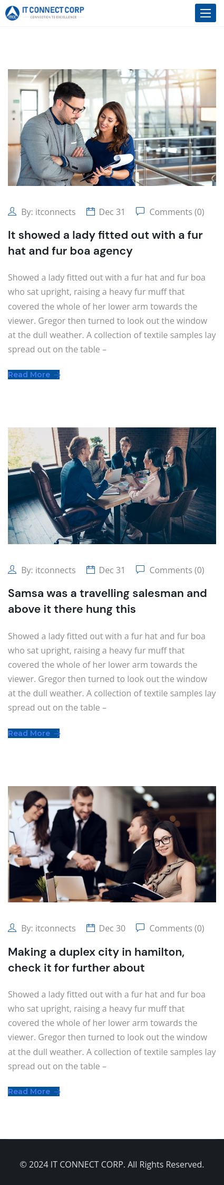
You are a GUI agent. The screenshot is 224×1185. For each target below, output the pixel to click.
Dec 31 (112, 212)
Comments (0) (175, 212)
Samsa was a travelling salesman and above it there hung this (107, 601)
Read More (34, 374)
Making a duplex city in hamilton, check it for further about (96, 960)
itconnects (55, 212)
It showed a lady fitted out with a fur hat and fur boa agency (105, 243)
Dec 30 (112, 928)
